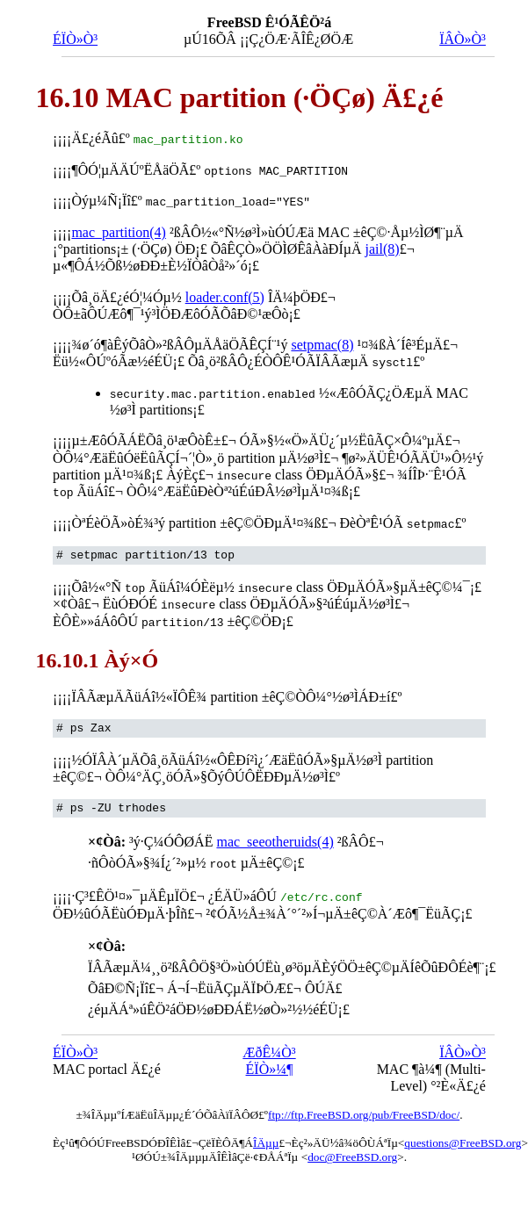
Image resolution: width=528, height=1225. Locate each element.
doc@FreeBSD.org (352, 1152)
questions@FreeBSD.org (462, 1138)
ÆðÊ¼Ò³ (268, 1048)
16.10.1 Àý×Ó (96, 656)
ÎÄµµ (265, 1138)
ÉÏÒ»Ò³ (75, 39)
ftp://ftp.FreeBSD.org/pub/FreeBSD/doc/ (363, 1110)
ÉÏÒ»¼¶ (269, 1064)
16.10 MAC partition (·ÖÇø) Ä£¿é (239, 97)
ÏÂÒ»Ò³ (462, 39)
